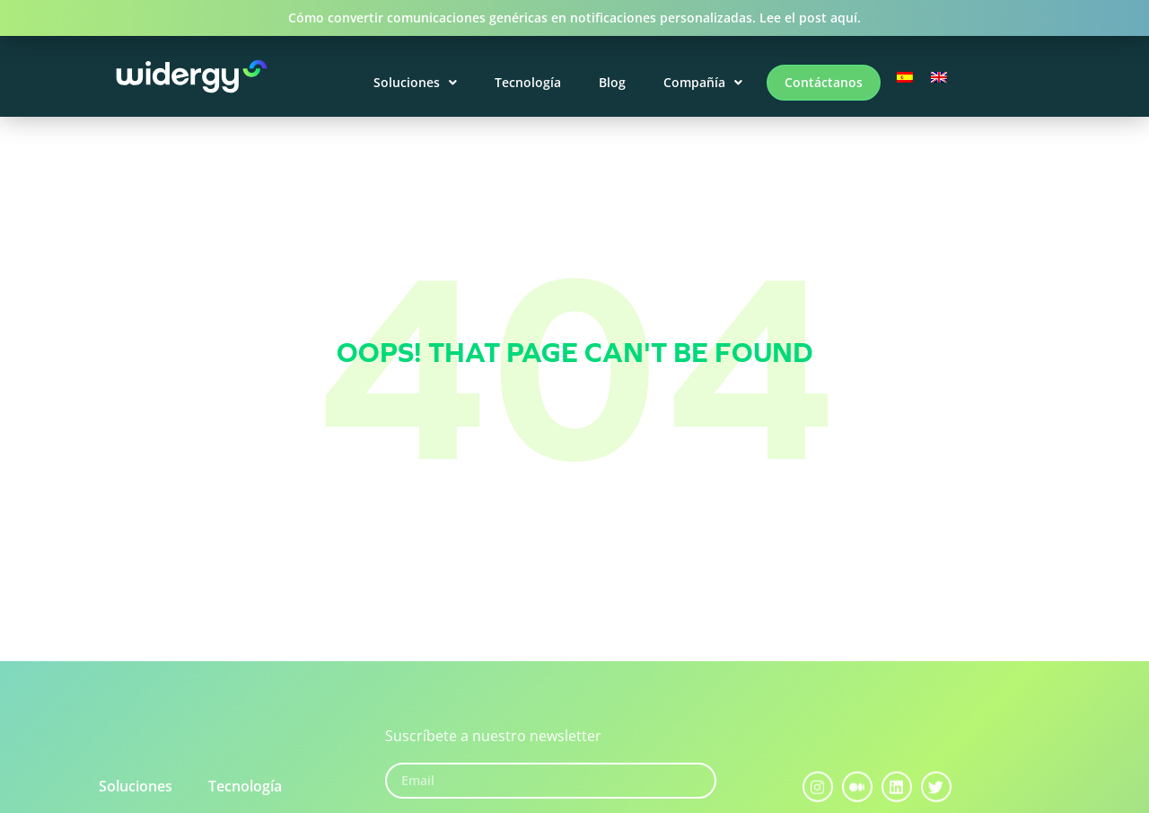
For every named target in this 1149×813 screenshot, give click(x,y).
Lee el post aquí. (810, 17)
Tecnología (528, 82)
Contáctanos (824, 82)
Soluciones (415, 82)
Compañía (702, 82)
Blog (612, 82)
